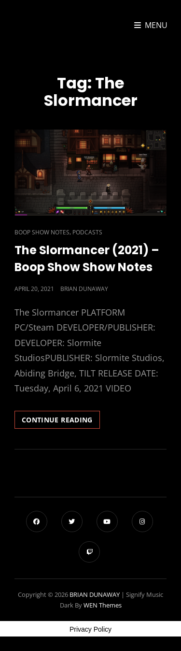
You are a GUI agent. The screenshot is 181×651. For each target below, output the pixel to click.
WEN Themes (103, 605)
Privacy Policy (90, 629)
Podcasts (87, 232)
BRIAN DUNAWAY (95, 594)
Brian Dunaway (84, 289)
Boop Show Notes (42, 232)
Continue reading (61, 421)
